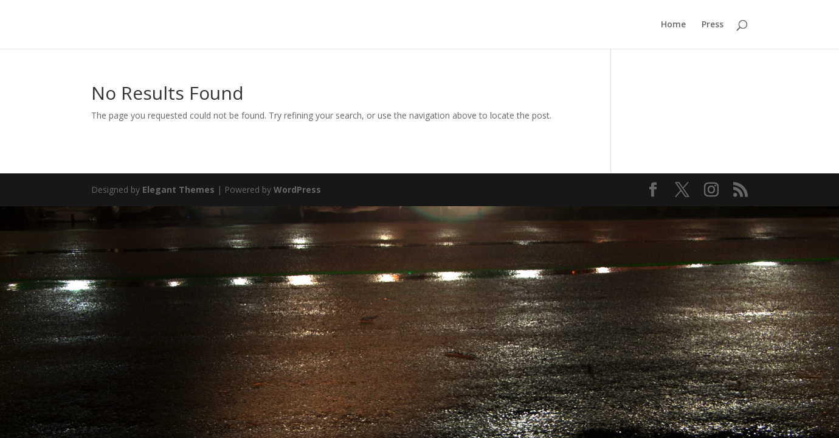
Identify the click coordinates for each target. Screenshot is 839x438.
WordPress (297, 189)
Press (712, 25)
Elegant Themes (178, 189)
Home (673, 25)
